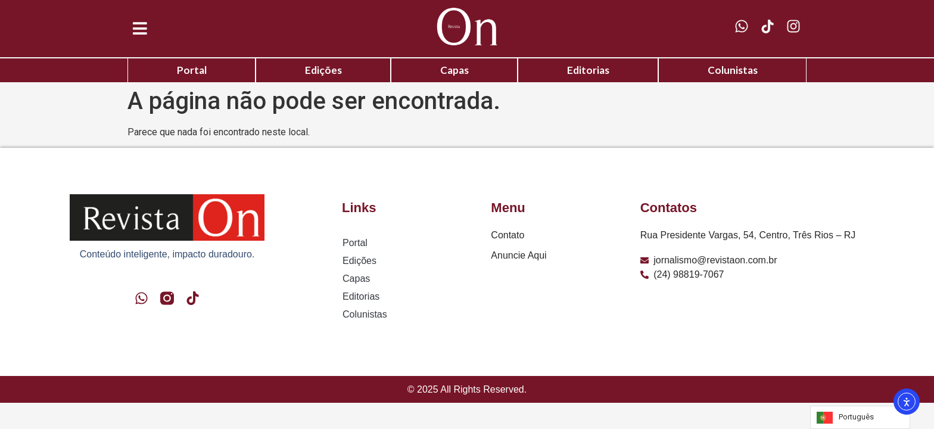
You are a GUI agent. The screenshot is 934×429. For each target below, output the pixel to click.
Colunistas (733, 70)
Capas (454, 70)
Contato (507, 235)
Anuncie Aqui (518, 255)
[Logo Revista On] (467, 26)
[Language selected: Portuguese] (860, 417)
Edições (323, 70)
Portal (192, 70)
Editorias (588, 70)
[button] (139, 28)
